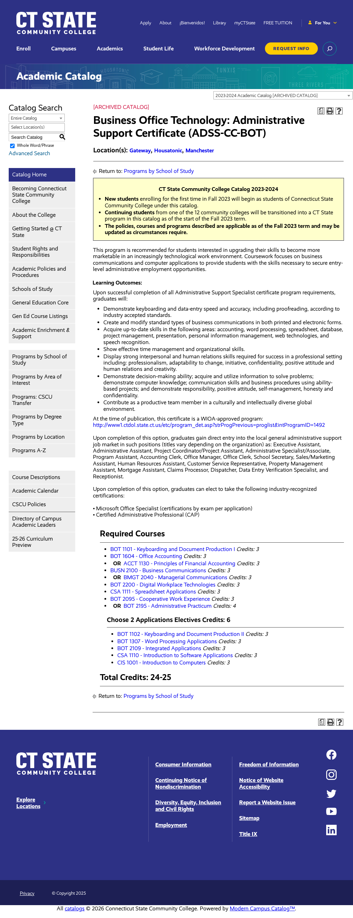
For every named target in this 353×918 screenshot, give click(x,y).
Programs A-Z (29, 450)
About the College (34, 214)
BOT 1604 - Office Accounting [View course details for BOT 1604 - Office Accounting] (146, 556)
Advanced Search (29, 153)
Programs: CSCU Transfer (32, 399)
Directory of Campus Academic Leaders (37, 521)
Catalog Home (29, 174)
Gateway (140, 150)
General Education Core (40, 302)
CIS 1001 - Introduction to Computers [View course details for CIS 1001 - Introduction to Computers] (161, 662)
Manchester (200, 150)
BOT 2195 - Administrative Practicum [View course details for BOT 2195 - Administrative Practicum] (168, 605)
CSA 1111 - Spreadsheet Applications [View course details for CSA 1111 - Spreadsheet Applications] (153, 591)
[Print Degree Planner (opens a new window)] (320, 110)
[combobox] (283, 95)
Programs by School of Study (39, 359)
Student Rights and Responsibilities (35, 251)
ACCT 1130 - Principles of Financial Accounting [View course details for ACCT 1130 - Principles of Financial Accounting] (179, 563)
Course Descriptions (36, 477)
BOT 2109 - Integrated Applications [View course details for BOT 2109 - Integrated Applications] (159, 648)
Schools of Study (32, 289)
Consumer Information (183, 764)
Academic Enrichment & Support (41, 333)
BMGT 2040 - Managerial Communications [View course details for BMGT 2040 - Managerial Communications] (175, 577)
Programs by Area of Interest (37, 379)
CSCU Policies (29, 504)
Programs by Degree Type (37, 419)
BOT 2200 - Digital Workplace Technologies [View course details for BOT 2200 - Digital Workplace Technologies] (162, 584)
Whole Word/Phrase (35, 145)
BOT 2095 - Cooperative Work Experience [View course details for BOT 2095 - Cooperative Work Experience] (160, 599)
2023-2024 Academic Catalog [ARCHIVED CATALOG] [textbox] (266, 95)
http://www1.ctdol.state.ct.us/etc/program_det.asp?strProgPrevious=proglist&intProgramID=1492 (209, 428)
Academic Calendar (35, 490)
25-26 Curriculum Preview (32, 541)
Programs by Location (38, 436)
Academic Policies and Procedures (39, 271)
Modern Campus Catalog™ (262, 908)
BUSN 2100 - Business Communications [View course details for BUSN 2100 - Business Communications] (158, 570)
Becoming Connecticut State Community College (39, 195)
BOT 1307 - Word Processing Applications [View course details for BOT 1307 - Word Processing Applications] (167, 641)
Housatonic (168, 150)
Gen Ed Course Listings (40, 316)
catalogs (75, 908)
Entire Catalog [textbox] (24, 118)
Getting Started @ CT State (37, 231)
